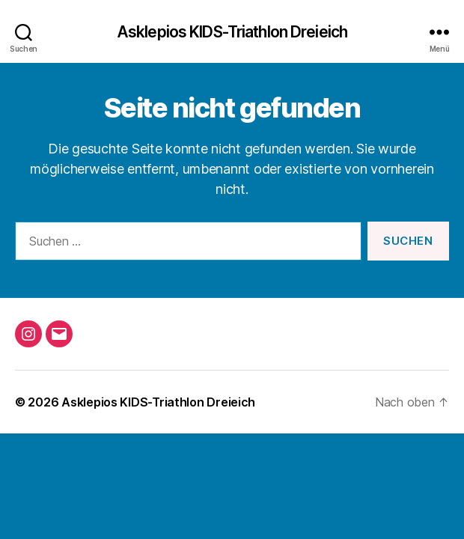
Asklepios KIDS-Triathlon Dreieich (232, 32)
